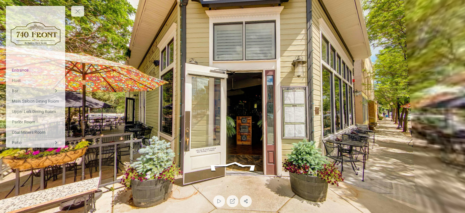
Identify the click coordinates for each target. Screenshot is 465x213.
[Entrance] (35, 70)
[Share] (246, 201)
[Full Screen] (232, 201)
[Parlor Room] (35, 122)
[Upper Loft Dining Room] (35, 111)
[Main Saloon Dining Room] (35, 101)
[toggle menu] (77, 11)
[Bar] (35, 91)
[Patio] (35, 143)
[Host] (35, 80)
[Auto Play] (219, 201)
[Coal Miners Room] (35, 132)
